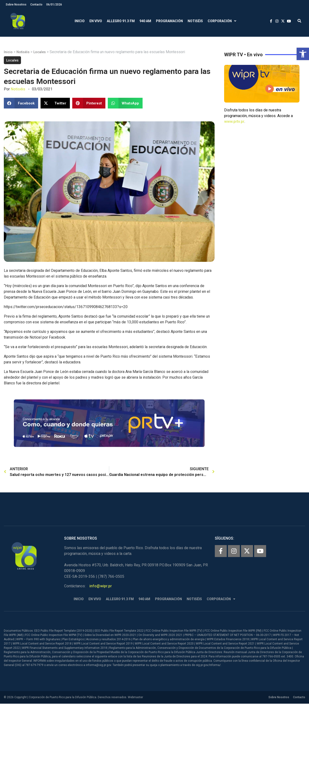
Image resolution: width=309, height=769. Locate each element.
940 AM (145, 21)
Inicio (80, 21)
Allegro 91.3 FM (121, 21)
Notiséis (195, 21)
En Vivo (95, 21)
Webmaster (135, 697)
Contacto (36, 4)
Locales (39, 52)
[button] (303, 54)
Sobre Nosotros (16, 4)
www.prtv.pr (234, 121)
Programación (169, 21)
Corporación (222, 21)
